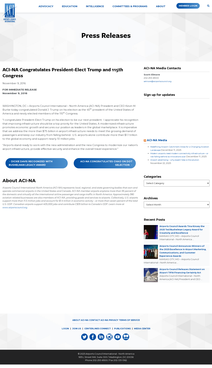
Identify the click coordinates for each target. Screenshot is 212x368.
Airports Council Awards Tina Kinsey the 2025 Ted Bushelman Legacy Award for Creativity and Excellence (183, 232)
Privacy (114, 323)
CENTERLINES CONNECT (96, 331)
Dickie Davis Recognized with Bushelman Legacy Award (31, 163)
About (160, 6)
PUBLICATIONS (123, 331)
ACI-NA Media (158, 140)
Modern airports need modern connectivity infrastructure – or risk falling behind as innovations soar (178, 156)
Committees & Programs (129, 6)
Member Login (185, 5)
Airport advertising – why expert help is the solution (178, 163)
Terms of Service (131, 323)
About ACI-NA (78, 323)
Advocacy (46, 6)
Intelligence (95, 6)
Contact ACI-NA (97, 323)
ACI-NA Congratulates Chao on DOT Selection (106, 163)
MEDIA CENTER (144, 331)
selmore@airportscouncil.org (160, 81)
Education (69, 6)
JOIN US (74, 331)
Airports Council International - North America (110, 357)
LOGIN (62, 331)
